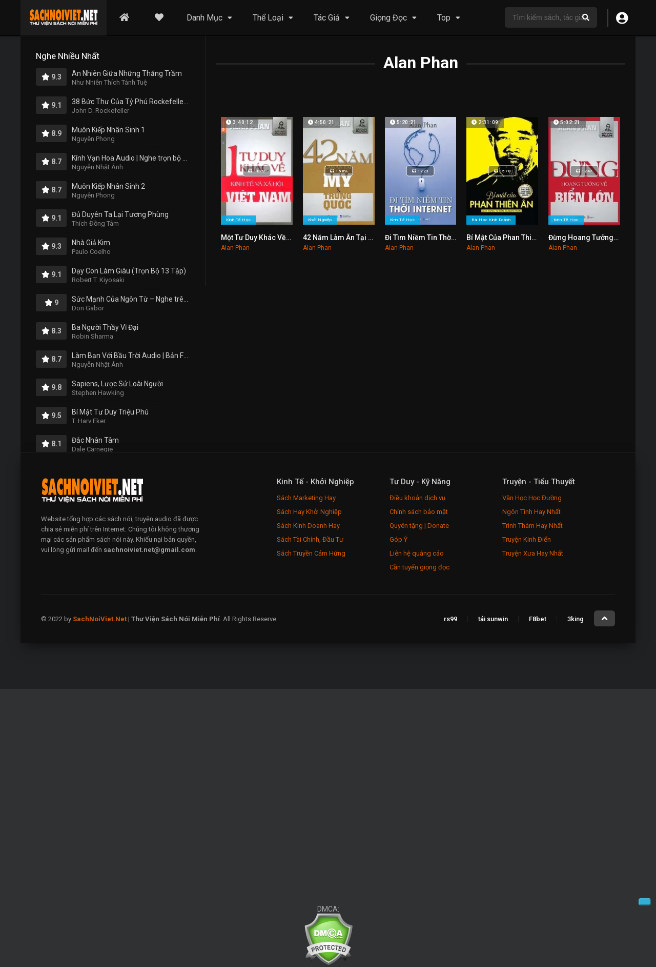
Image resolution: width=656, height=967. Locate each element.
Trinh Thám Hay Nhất (532, 525)
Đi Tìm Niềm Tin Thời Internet (432, 237)
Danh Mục (204, 18)
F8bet (537, 619)
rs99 (450, 619)
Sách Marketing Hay (306, 498)
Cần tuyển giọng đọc (419, 567)
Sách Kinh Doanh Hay (308, 525)
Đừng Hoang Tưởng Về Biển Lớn (600, 237)
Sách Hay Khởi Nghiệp (309, 512)
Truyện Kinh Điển (526, 539)
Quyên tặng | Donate (419, 525)
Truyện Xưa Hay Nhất (532, 553)
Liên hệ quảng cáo (416, 553)
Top (443, 18)
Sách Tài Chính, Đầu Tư (310, 539)
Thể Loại (268, 18)
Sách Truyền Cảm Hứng (311, 553)
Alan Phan (235, 247)
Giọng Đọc (388, 18)
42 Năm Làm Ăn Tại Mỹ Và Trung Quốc (365, 237)
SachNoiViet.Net (100, 619)
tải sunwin (493, 619)
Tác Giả (327, 18)
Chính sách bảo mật (418, 512)
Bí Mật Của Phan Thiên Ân (508, 237)
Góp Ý (398, 539)
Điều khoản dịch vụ (417, 498)
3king (575, 619)
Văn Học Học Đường (532, 498)
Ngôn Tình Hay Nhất (531, 512)
